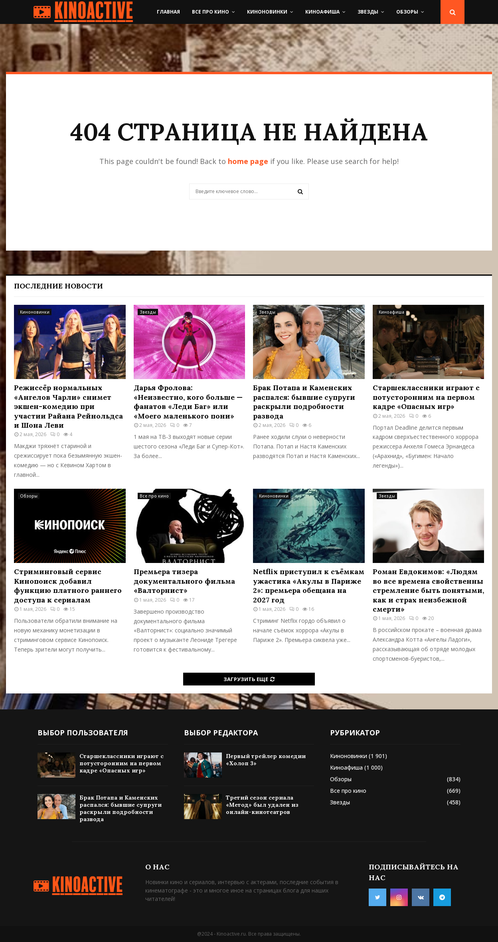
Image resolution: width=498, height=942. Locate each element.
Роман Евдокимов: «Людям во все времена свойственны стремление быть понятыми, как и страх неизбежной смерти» (428, 590)
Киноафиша (322, 11)
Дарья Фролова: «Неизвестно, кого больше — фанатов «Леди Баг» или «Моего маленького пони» (188, 401)
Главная (168, 11)
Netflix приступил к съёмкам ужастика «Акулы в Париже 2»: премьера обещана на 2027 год (308, 585)
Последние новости (58, 285)
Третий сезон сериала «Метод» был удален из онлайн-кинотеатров (262, 805)
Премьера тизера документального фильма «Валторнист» (184, 581)
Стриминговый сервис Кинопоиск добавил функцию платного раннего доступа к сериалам (68, 585)
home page (248, 161)
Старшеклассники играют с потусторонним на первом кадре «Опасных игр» (426, 397)
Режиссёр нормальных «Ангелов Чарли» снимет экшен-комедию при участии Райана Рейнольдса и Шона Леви (68, 406)
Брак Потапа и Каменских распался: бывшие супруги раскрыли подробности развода (304, 401)
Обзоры (407, 11)
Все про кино (210, 11)
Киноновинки (267, 11)
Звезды (368, 11)
